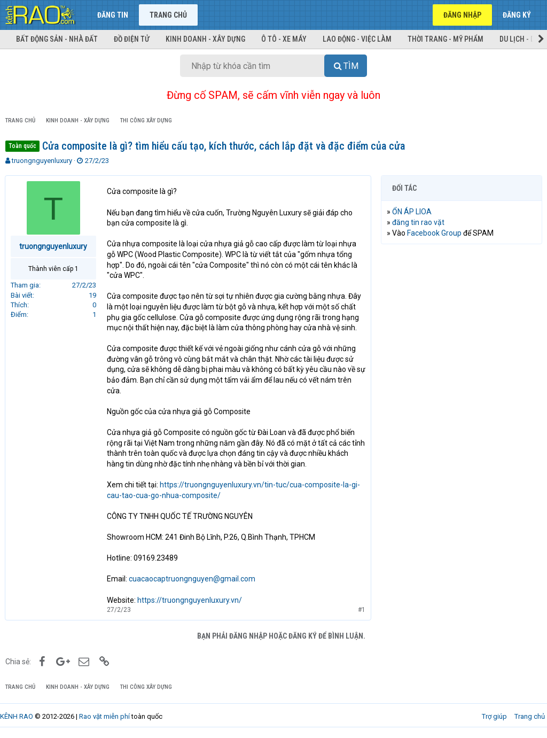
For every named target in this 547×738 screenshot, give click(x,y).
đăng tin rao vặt (419, 222)
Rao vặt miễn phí (104, 716)
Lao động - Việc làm (357, 39)
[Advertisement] (461, 322)
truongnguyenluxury (42, 161)
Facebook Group (435, 233)
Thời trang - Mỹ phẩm (445, 39)
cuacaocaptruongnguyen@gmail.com (192, 578)
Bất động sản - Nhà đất (57, 39)
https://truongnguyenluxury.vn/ (190, 600)
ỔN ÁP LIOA (412, 211)
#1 (361, 609)
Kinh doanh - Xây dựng (205, 39)
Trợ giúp (494, 716)
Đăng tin (112, 15)
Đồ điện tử (132, 39)
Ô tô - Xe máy (284, 39)
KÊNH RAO (16, 716)
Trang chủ (168, 15)
